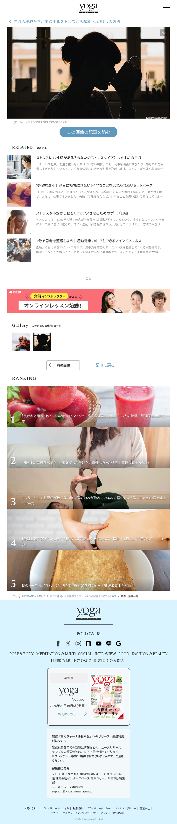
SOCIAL (85, 654)
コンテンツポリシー (125, 808)
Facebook (57, 643)
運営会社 (145, 808)
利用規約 (77, 808)
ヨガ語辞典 (118, 813)
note (88, 643)
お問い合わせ (31, 808)
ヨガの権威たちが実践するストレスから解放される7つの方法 (67, 21)
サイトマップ (100, 813)
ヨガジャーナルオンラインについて (70, 813)
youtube (98, 643)
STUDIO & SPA (111, 661)
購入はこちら (67, 714)
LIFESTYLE (60, 661)
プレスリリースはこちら (56, 808)
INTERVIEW (105, 654)
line (108, 643)
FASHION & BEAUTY (150, 654)
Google (119, 643)
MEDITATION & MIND (56, 654)
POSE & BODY (21, 654)
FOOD (123, 654)
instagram (78, 643)
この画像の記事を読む (88, 132)
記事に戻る (105, 365)
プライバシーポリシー (99, 808)
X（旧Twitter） (68, 643)
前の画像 (63, 365)
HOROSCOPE (84, 661)
